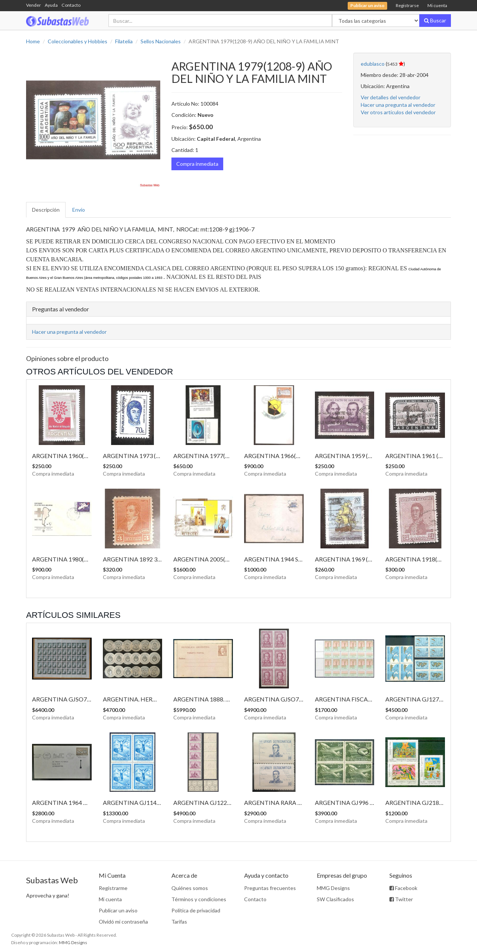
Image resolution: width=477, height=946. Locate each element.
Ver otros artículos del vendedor (398, 112)
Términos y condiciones (198, 899)
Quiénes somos (189, 888)
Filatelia (124, 41)
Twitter (401, 899)
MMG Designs (333, 888)
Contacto (70, 5)
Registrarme (113, 888)
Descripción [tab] (46, 209)
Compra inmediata (197, 164)
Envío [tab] (78, 209)
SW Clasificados (335, 899)
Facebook (403, 888)
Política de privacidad (195, 910)
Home (33, 41)
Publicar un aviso (118, 910)
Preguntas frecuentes (270, 888)
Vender (33, 5)
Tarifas (179, 921)
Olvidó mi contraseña (123, 921)
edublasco (373, 63)
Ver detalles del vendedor (390, 97)
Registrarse (407, 5)
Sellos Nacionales (160, 41)
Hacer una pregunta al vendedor (398, 105)
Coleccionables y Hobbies (77, 41)
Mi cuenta (437, 5)
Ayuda (51, 5)
